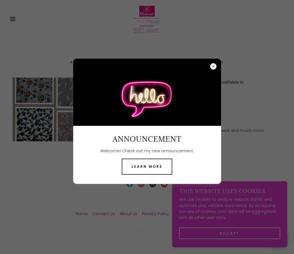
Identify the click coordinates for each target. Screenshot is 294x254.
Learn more (147, 166)
